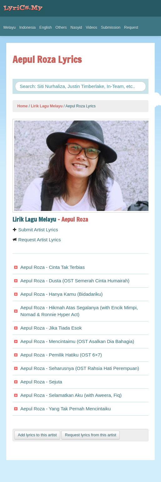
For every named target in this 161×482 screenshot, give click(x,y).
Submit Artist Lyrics (35, 229)
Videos (91, 27)
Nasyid (76, 27)
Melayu (9, 27)
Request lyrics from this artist (90, 435)
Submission (110, 27)
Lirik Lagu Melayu (46, 106)
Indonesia (27, 27)
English (45, 27)
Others (61, 27)
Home (22, 106)
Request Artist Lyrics (37, 239)
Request (131, 27)
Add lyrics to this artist (37, 435)
